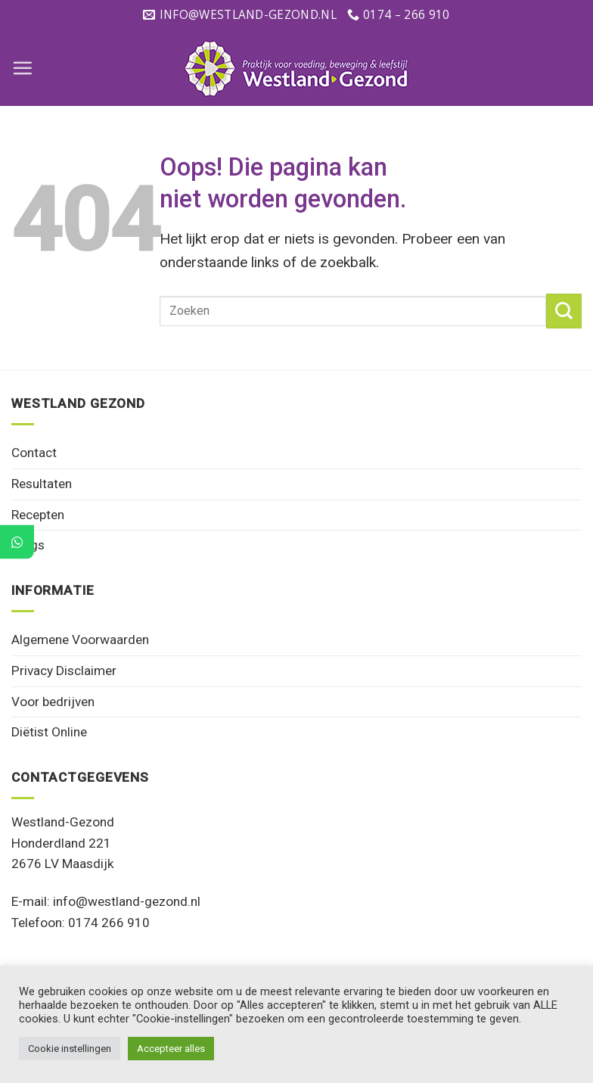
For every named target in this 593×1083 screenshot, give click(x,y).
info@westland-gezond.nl (126, 901)
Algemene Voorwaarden (80, 639)
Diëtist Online (49, 731)
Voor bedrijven (53, 701)
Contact (34, 452)
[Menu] (22, 68)
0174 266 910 (109, 922)
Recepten (37, 514)
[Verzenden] (564, 311)
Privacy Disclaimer (63, 670)
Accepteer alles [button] (171, 1048)
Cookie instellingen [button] (69, 1048)
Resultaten (41, 483)
